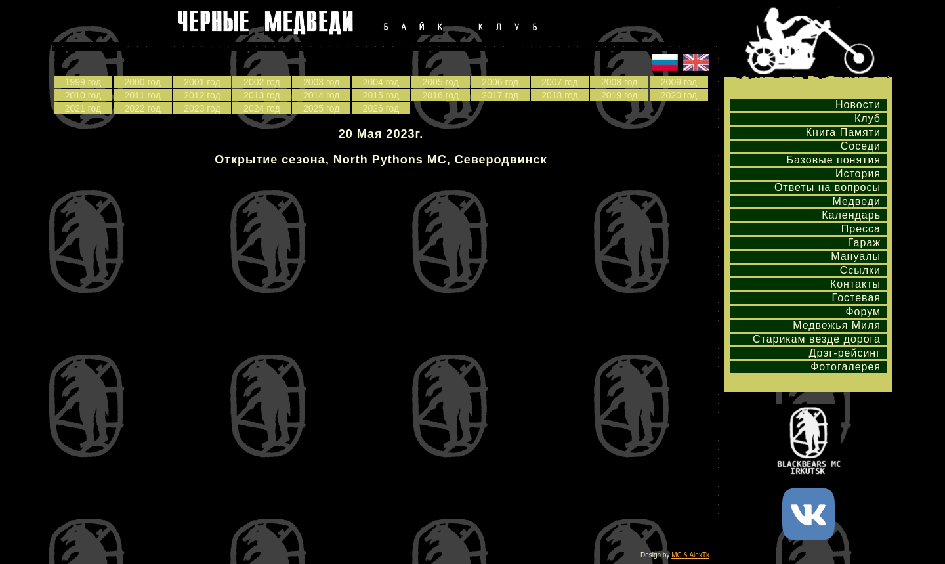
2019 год (619, 95)
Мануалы (856, 256)
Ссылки (860, 270)
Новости (858, 104)
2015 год (381, 95)
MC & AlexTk (690, 555)
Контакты (855, 284)
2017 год (500, 95)
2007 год (559, 82)
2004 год (381, 82)
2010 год (83, 95)
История (858, 173)
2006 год (500, 82)
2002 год (261, 82)
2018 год (559, 95)
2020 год (679, 95)
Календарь (851, 215)
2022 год (142, 108)
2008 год (619, 82)
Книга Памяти (843, 132)
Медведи (856, 201)
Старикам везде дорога (817, 339)
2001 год (202, 82)
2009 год (679, 82)
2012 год (202, 95)
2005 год (441, 82)
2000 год (142, 82)
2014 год (321, 95)
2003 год (321, 82)
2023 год (202, 108)
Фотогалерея (845, 366)
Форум (863, 311)
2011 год (142, 95)
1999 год (83, 82)
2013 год (261, 95)
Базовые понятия (833, 159)
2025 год (321, 108)
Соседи (861, 146)
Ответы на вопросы (827, 187)
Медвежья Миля (837, 325)
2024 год (261, 108)
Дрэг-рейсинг (845, 352)
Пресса (861, 228)
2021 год (83, 108)
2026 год (381, 108)
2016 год (441, 95)
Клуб (867, 118)
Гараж (864, 242)
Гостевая (856, 297)
